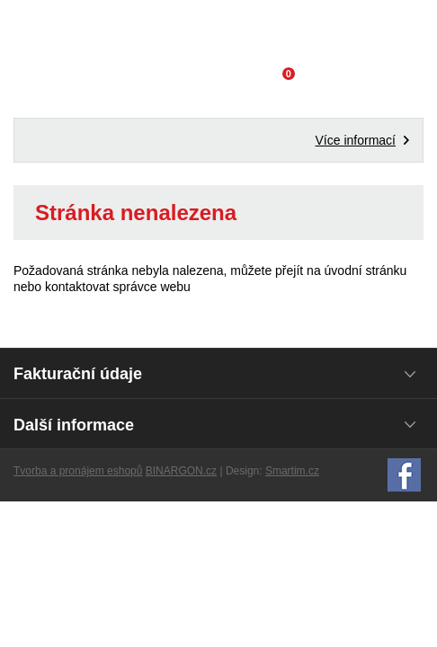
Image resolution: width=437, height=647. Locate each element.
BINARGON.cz (181, 471)
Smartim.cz (292, 471)
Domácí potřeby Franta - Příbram (219, 31)
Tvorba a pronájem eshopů (77, 471)
